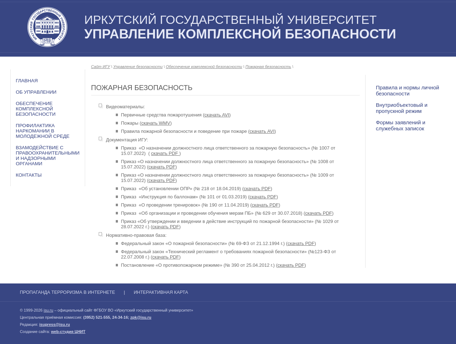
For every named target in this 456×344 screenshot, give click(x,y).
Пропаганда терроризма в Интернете (67, 292)
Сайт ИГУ (100, 66)
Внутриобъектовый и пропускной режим (402, 108)
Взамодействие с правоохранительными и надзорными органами (47, 155)
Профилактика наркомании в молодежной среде (42, 131)
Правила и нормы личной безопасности (407, 90)
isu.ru (48, 310)
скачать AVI (216, 115)
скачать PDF (165, 153)
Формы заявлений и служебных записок (400, 125)
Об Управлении (36, 92)
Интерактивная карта (161, 292)
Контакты (29, 175)
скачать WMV (155, 123)
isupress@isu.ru (54, 324)
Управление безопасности (137, 66)
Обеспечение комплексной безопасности (36, 109)
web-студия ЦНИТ (68, 331)
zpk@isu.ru (140, 317)
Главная (27, 80)
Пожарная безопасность (268, 66)
